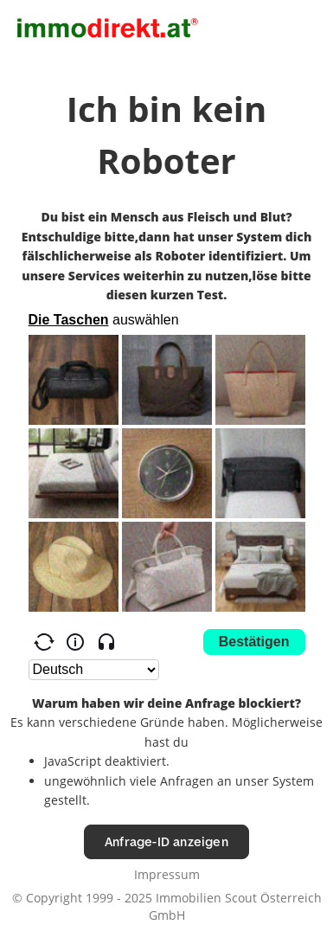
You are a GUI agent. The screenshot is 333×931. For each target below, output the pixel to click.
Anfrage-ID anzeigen (166, 841)
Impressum (167, 874)
